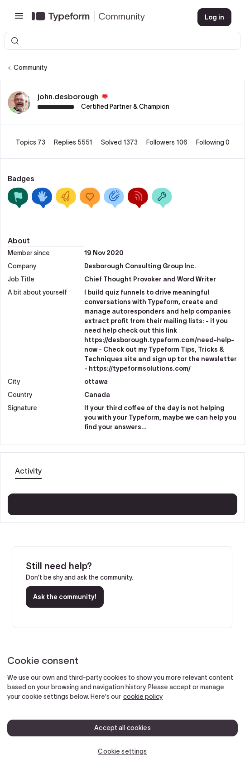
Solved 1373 (120, 142)
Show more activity (122, 501)
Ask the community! (64, 596)
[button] (19, 19)
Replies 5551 (74, 142)
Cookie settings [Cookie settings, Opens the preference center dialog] (122, 751)
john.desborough (68, 96)
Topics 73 (31, 142)
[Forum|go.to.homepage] (107, 17)
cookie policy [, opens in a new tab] (143, 696)
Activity (28, 471)
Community (30, 67)
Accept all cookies (122, 727)
